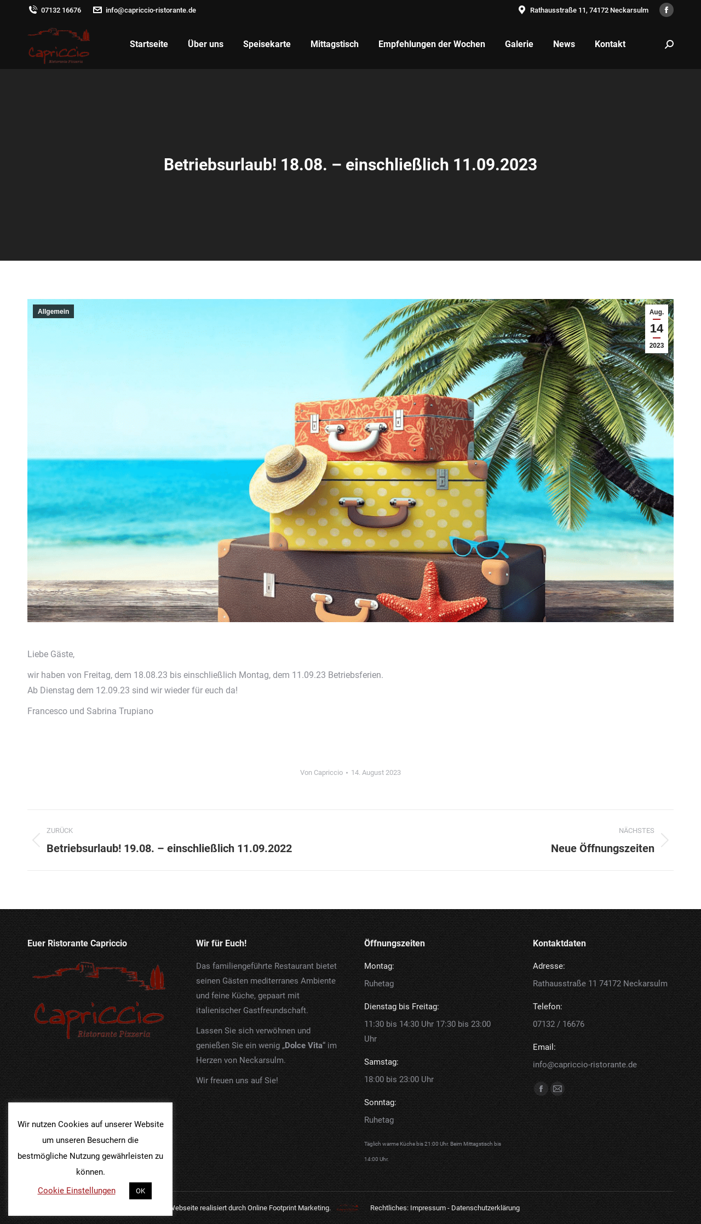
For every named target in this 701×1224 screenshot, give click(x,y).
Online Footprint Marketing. (289, 1208)
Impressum (428, 1208)
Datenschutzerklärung (485, 1208)
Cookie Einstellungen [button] (77, 1191)
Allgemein (53, 311)
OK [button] (140, 1191)
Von (321, 772)
